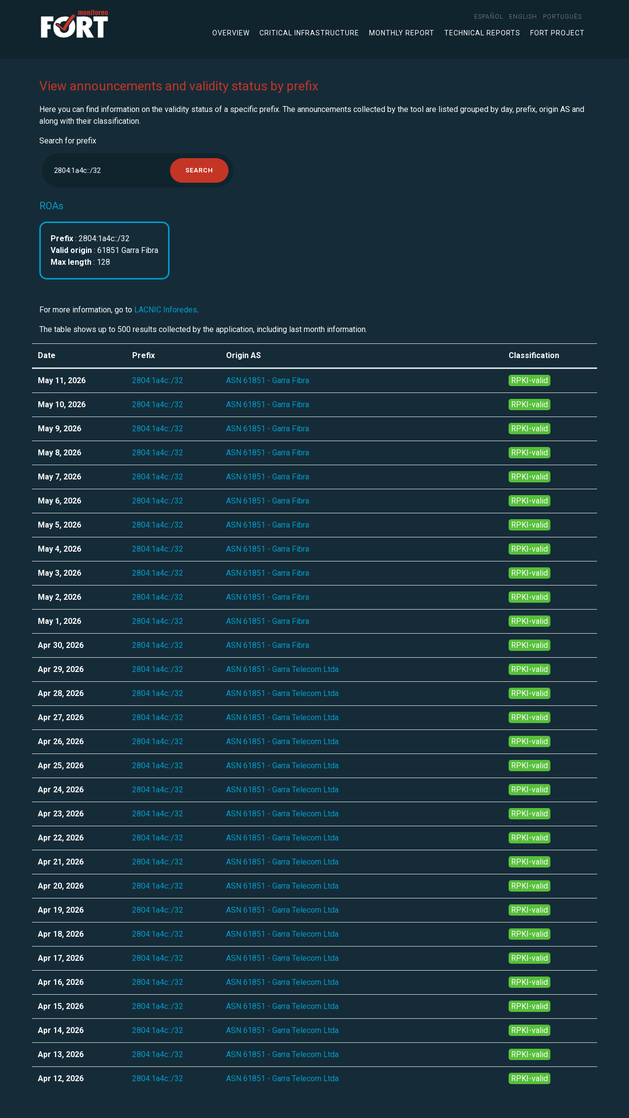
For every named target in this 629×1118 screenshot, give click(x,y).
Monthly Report (401, 33)
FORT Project (557, 33)
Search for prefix (67, 140)
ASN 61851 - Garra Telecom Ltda (282, 669)
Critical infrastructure (309, 33)
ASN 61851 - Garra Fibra (267, 380)
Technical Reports (482, 33)
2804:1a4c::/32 (157, 380)
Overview (231, 33)
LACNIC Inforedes (165, 309)
